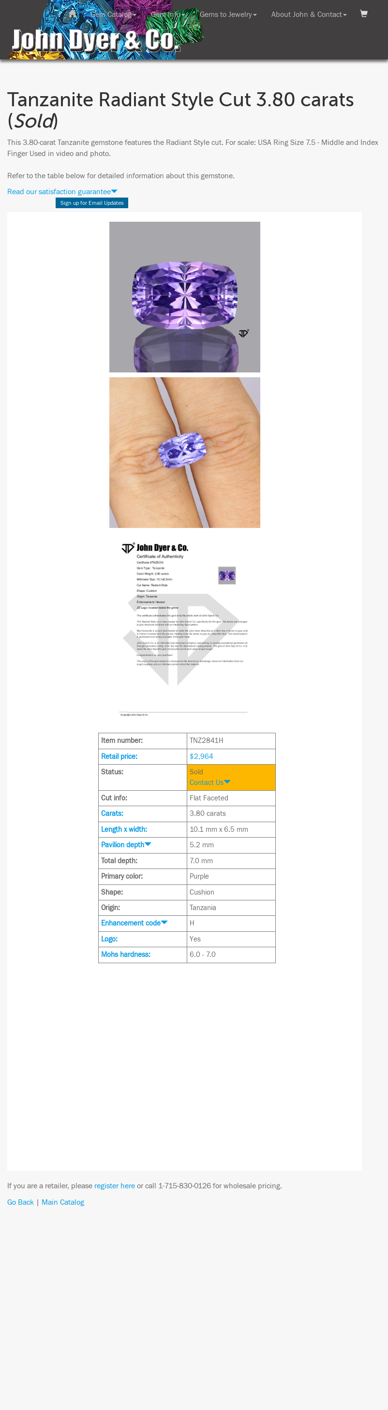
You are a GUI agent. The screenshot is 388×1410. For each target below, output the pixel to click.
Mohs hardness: (125, 955)
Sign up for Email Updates (92, 202)
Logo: (109, 939)
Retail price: (119, 757)
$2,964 (201, 757)
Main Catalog (63, 1202)
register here (114, 1186)
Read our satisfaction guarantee (62, 191)
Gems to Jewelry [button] (228, 14)
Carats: (112, 814)
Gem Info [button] (168, 14)
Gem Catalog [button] (113, 14)
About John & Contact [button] (309, 14)
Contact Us (210, 783)
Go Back (20, 1202)
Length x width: (124, 830)
